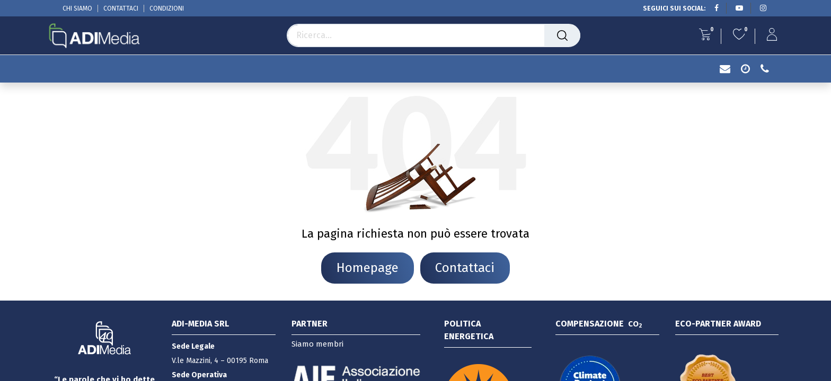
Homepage (368, 267)
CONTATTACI (120, 8)
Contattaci (464, 267)
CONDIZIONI (166, 8)
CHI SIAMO (77, 8)
